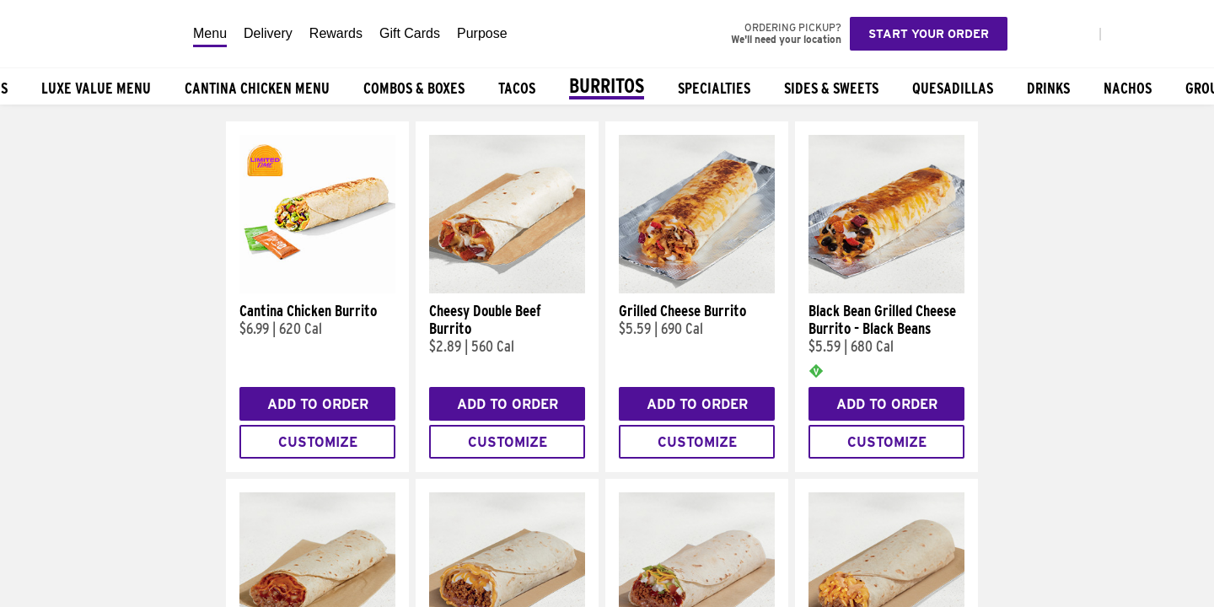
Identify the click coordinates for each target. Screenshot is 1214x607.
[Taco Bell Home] (92, 33)
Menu (210, 33)
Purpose (482, 33)
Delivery (268, 33)
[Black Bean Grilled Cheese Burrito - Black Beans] (886, 289)
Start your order (928, 33)
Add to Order (317, 404)
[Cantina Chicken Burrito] (317, 289)
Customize (317, 442)
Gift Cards (409, 33)
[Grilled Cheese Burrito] (697, 289)
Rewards (336, 33)
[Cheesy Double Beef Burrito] (507, 289)
